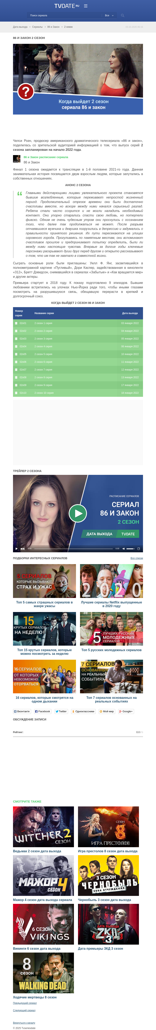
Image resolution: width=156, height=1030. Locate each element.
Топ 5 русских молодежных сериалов (111, 650)
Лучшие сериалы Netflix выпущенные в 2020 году (111, 604)
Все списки (137, 558)
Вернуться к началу (24, 1022)
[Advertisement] (60, 127)
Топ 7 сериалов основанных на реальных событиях (111, 699)
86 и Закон (46, 157)
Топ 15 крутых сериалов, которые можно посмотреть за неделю (44, 651)
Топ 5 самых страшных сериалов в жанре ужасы (44, 604)
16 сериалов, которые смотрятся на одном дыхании (44, 699)
